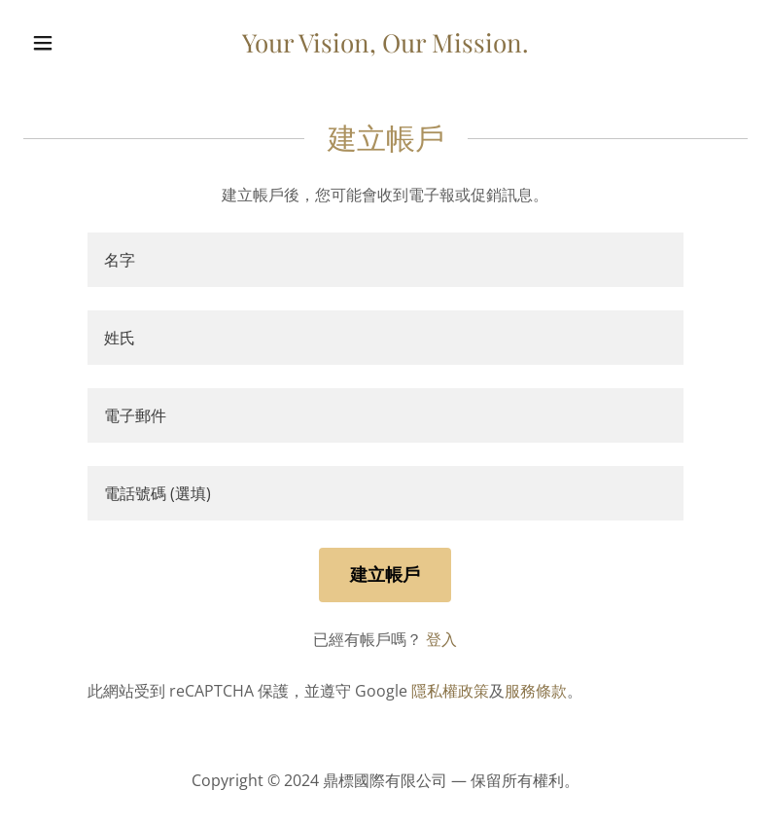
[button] (77, 42)
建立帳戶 (385, 574)
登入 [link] (441, 639)
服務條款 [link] (536, 690)
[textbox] (385, 260)
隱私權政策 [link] (450, 690)
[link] (385, 46)
